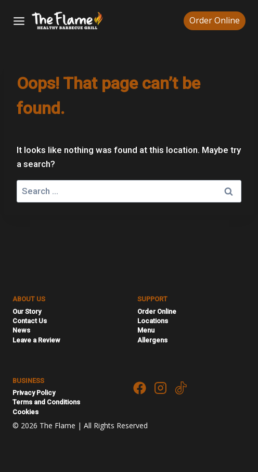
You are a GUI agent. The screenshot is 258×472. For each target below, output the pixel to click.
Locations (152, 321)
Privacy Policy (33, 393)
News (21, 330)
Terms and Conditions (46, 402)
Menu (145, 330)
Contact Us (29, 321)
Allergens (152, 340)
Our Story (26, 311)
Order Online (214, 20)
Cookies (25, 412)
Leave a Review (36, 340)
